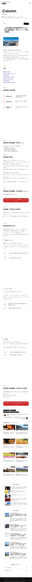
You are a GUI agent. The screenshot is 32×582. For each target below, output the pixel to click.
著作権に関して (23, 578)
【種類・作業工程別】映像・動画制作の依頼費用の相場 (16, 500)
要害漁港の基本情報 (9, 90)
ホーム (2, 578)
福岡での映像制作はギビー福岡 (8, 578)
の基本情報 (6, 71)
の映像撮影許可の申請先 (9, 82)
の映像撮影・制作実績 (8, 77)
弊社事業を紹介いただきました (16, 496)
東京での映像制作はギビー (16, 578)
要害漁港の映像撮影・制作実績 (12, 191)
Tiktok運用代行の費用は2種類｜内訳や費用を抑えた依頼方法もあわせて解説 (16, 488)
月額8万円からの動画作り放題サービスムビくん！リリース (15, 492)
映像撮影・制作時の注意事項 (8, 78)
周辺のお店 (6, 80)
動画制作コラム (13, 410)
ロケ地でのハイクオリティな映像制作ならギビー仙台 (16, 200)
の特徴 (6, 75)
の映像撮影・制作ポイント (9, 73)
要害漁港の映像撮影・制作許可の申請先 (15, 388)
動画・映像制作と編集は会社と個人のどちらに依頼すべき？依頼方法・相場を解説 (16, 504)
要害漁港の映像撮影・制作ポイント (14, 143)
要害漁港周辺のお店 (9, 226)
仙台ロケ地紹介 (6, 410)
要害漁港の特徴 (8, 157)
